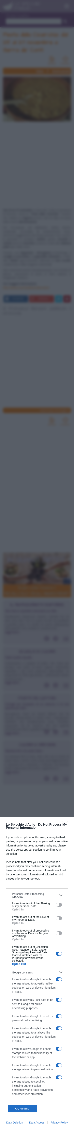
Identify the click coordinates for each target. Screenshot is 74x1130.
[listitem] (37, 895)
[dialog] (37, 973)
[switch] (59, 905)
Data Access (36, 1122)
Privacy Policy (59, 1122)
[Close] (66, 825)
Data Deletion (14, 1122)
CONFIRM (22, 1108)
